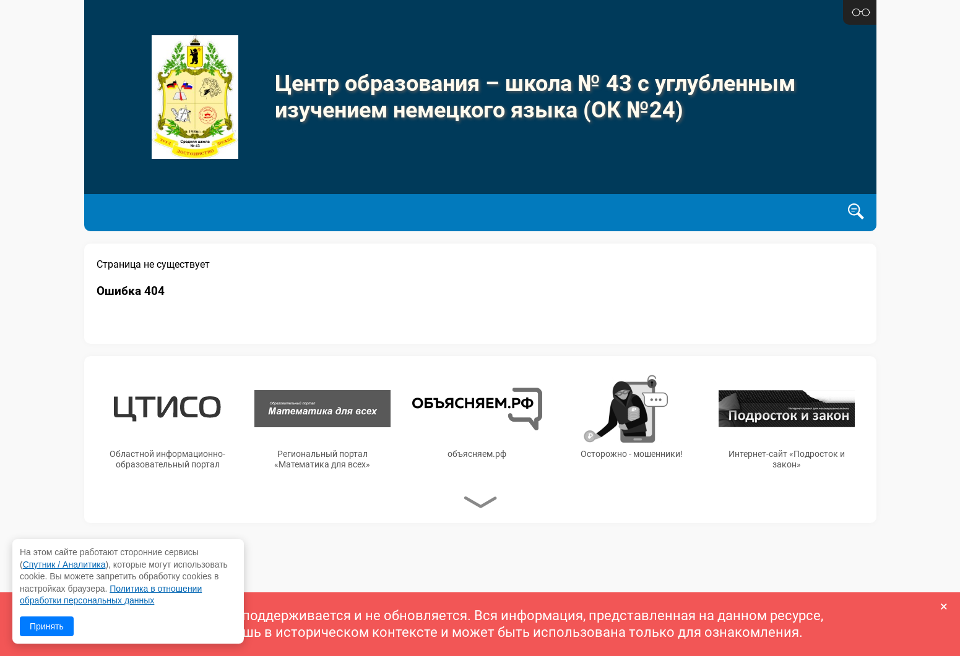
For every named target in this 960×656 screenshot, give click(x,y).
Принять (47, 626)
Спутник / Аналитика (64, 564)
